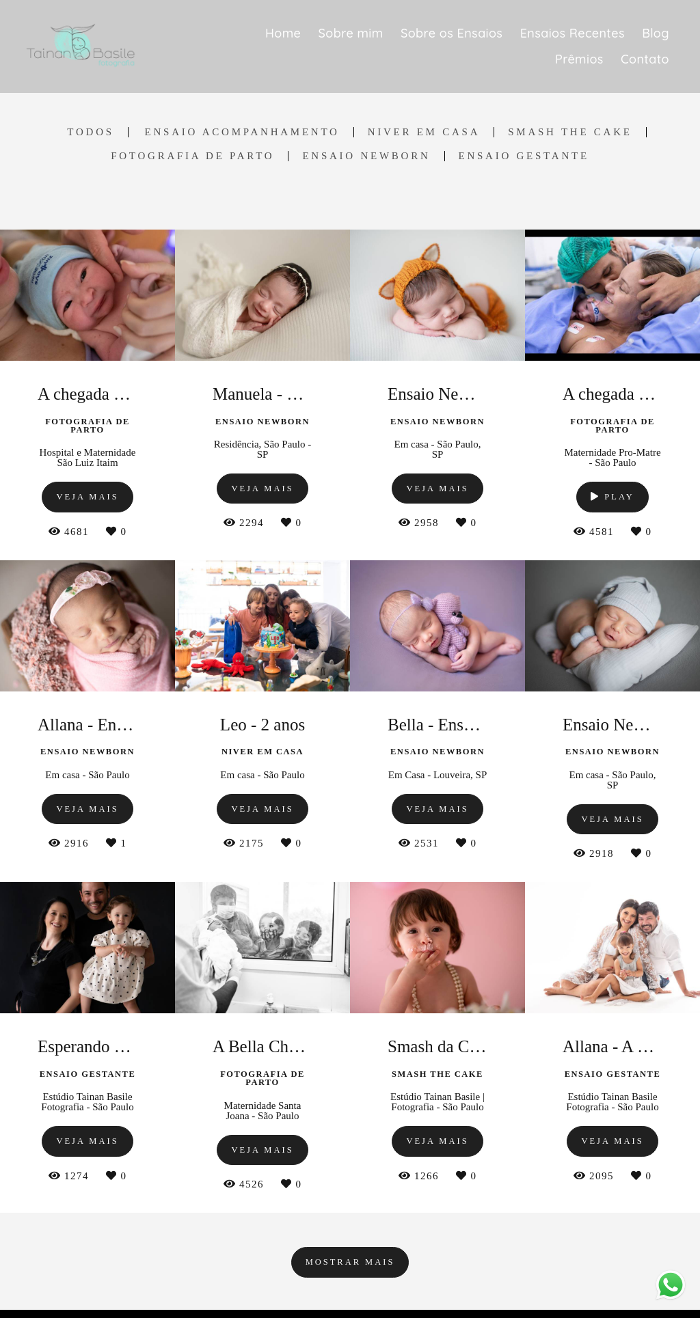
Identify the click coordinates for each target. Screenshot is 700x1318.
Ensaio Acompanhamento (242, 132)
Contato (645, 59)
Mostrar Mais (350, 1262)
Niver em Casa (424, 132)
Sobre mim (351, 33)
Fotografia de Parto (192, 156)
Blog (655, 33)
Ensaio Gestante (524, 156)
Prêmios (579, 59)
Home (283, 33)
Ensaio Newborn (366, 156)
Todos (90, 132)
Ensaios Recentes (572, 33)
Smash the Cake (570, 132)
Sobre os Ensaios (451, 33)
